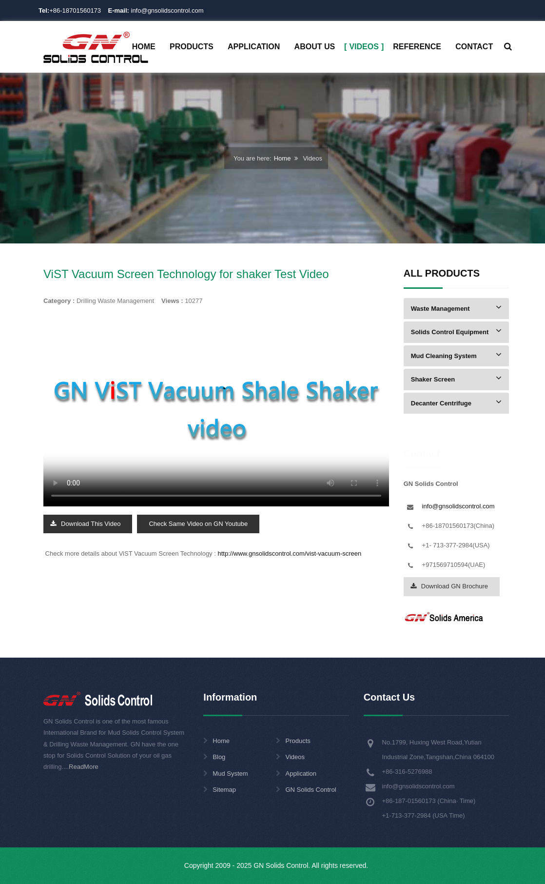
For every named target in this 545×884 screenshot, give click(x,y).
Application (300, 773)
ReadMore (83, 766)
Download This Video (85, 523)
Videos (295, 757)
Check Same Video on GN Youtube (198, 523)
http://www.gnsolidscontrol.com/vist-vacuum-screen (289, 553)
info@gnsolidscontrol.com (156, 10)
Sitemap (224, 789)
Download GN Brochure (449, 586)
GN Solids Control (310, 789)
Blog (219, 757)
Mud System (230, 773)
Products (297, 740)
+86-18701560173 (75, 10)
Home (282, 158)
